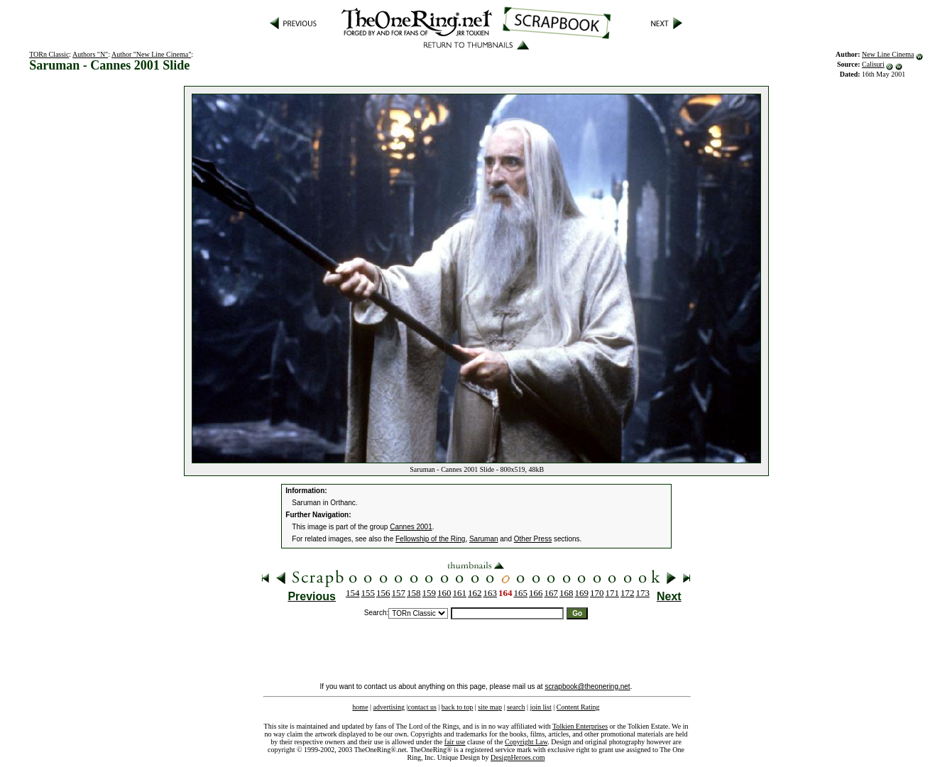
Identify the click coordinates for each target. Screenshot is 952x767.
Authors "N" (90, 54)
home (360, 707)
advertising (389, 707)
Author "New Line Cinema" (151, 54)
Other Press (533, 539)
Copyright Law (526, 742)
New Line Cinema (888, 54)
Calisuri (873, 64)
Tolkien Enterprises (580, 726)
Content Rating (578, 707)
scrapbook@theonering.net (587, 686)
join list (540, 707)
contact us (422, 707)
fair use (455, 742)
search (516, 707)
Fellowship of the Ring (430, 539)
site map (490, 707)
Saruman (483, 539)
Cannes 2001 (411, 527)
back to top (457, 707)
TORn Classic (49, 54)
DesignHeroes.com (518, 757)
